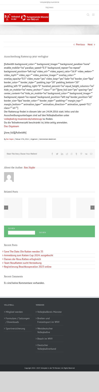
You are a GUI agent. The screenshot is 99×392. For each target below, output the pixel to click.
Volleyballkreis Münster (49, 311)
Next (90, 44)
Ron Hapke (10, 139)
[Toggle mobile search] (88, 14)
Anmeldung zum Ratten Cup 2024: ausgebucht (28, 255)
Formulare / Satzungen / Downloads (18, 320)
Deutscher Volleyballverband (46, 347)
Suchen (11, 228)
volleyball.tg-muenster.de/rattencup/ (23, 118)
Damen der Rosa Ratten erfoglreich (22, 259)
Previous (80, 44)
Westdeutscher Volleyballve (45, 330)
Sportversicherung (15, 328)
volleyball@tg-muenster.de (49, 2)
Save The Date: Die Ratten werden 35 (23, 251)
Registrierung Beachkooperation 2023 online (27, 266)
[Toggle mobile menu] (93, 14)
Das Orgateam (11, 126)
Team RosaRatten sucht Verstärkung (23, 262)
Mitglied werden (14, 311)
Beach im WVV (45, 338)
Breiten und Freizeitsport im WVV (48, 320)
